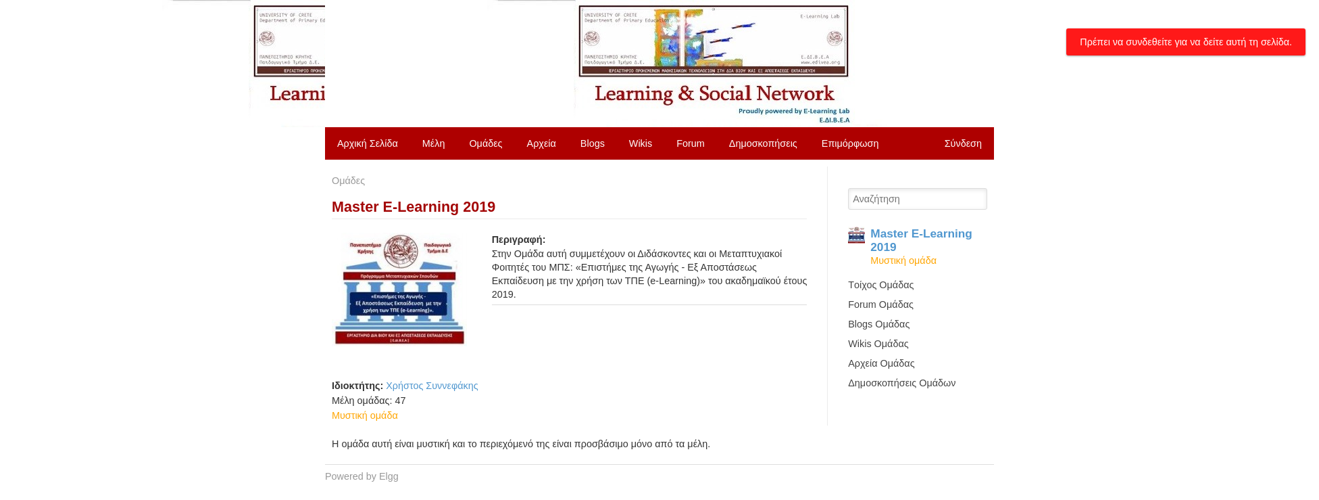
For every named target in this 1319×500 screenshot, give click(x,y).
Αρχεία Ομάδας (881, 363)
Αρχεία (541, 143)
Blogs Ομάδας (879, 324)
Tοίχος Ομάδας (881, 284)
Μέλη (433, 143)
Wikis (640, 143)
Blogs (592, 143)
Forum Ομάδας (881, 304)
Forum (690, 143)
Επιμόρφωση (850, 143)
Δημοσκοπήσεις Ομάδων (901, 383)
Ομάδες (485, 143)
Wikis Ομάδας (878, 343)
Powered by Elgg (362, 476)
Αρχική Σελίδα (367, 143)
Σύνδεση (963, 143)
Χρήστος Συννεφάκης (432, 385)
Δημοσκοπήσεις (763, 143)
